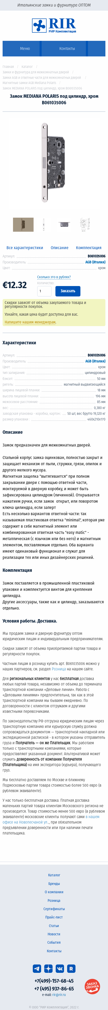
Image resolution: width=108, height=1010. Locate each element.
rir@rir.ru (59, 995)
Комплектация (88, 247)
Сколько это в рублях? (54, 277)
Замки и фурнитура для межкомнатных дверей (36, 72)
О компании (54, 892)
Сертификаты (54, 909)
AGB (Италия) (95, 262)
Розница (59, 669)
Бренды (54, 884)
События (54, 942)
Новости (54, 934)
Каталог (27, 67)
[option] (54, 164)
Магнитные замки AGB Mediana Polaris (29, 83)
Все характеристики (25, 247)
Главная (8, 67)
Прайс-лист (54, 917)
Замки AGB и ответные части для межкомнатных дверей (42, 78)
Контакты (54, 951)
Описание (59, 247)
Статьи (54, 926)
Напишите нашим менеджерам (30, 322)
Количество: (45, 283)
